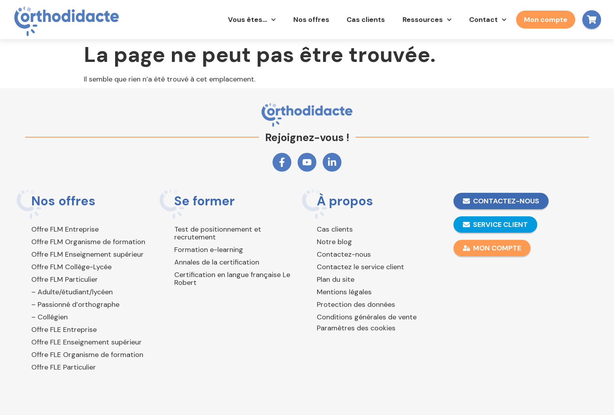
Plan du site (335, 279)
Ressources (426, 19)
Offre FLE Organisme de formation (87, 354)
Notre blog (334, 241)
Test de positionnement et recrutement (217, 233)
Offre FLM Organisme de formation (88, 241)
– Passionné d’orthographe (75, 304)
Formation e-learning (208, 249)
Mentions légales (344, 292)
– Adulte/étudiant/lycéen (72, 292)
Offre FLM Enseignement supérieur (87, 254)
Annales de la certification (216, 262)
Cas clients (364, 19)
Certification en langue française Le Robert (232, 278)
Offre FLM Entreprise (65, 229)
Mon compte (544, 19)
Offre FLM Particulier (64, 279)
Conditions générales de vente (367, 317)
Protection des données (356, 304)
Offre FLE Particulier (63, 367)
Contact (487, 19)
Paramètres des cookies (356, 328)
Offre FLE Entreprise (64, 329)
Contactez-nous (344, 254)
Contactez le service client (360, 267)
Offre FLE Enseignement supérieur (86, 342)
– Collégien (49, 317)
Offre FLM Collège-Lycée (71, 267)
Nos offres (310, 19)
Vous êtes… (251, 19)
